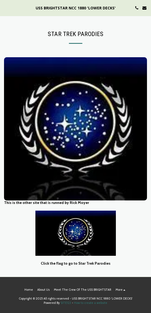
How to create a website (90, 303)
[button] (5, 8)
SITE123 (66, 303)
